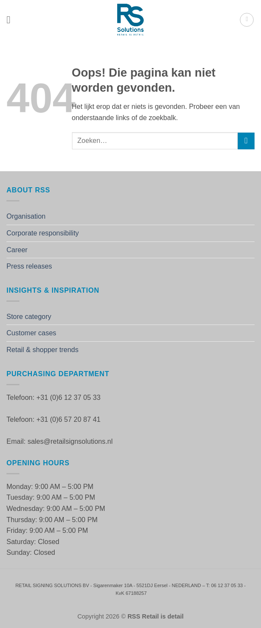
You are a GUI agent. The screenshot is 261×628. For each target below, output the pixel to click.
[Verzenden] (246, 141)
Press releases (29, 266)
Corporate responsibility (42, 233)
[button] (11, 19)
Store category (28, 316)
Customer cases (31, 333)
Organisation (26, 216)
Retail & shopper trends (42, 349)
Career (17, 250)
